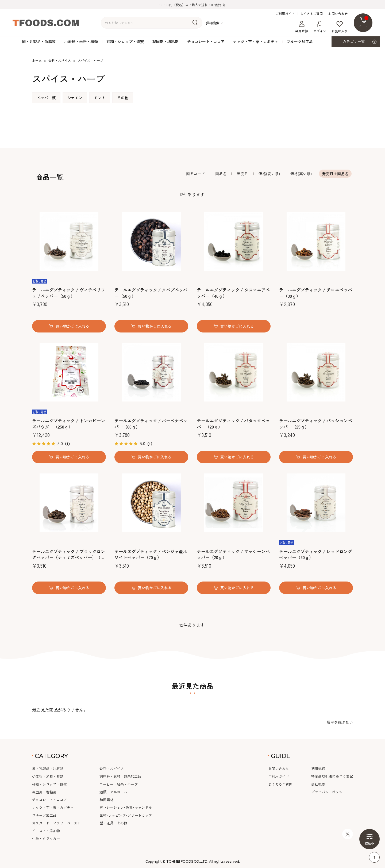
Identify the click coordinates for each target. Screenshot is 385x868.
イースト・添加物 (46, 830)
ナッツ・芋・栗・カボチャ (255, 41)
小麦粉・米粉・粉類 (81, 41)
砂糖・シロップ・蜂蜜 (125, 41)
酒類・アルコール (113, 791)
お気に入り (340, 27)
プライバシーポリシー (328, 791)
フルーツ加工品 (300, 41)
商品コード (195, 173)
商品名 (220, 173)
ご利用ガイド (285, 13)
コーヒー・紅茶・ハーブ (118, 784)
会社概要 (318, 784)
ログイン (319, 27)
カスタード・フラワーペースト (56, 822)
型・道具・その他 (113, 822)
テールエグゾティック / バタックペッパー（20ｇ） (233, 424)
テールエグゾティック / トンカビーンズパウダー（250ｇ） (68, 424)
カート (364, 22)
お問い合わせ (338, 13)
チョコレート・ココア (206, 41)
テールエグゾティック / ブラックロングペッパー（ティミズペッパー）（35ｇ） (68, 554)
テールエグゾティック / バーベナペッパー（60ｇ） (150, 424)
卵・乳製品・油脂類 (39, 41)
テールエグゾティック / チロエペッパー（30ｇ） (315, 293)
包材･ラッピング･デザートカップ (125, 815)
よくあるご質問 (311, 13)
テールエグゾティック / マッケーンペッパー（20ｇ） (233, 554)
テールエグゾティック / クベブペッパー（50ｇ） (150, 293)
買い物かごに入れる (72, 326)
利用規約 (318, 768)
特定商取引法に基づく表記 (332, 776)
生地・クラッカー (46, 838)
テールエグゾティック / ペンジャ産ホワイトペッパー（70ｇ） (150, 554)
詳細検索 (213, 22)
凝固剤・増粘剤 (165, 41)
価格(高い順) (301, 173)
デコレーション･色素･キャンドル (125, 807)
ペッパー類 (46, 97)
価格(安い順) (269, 173)
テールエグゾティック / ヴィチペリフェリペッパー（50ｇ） (68, 293)
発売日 (242, 173)
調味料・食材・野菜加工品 (120, 776)
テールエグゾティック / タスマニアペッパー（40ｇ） (233, 293)
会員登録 (301, 27)
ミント (99, 97)
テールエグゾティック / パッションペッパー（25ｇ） (315, 424)
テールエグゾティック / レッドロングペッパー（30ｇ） (315, 554)
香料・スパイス (111, 768)
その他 (122, 97)
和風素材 (106, 799)
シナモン (74, 97)
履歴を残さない (340, 722)
